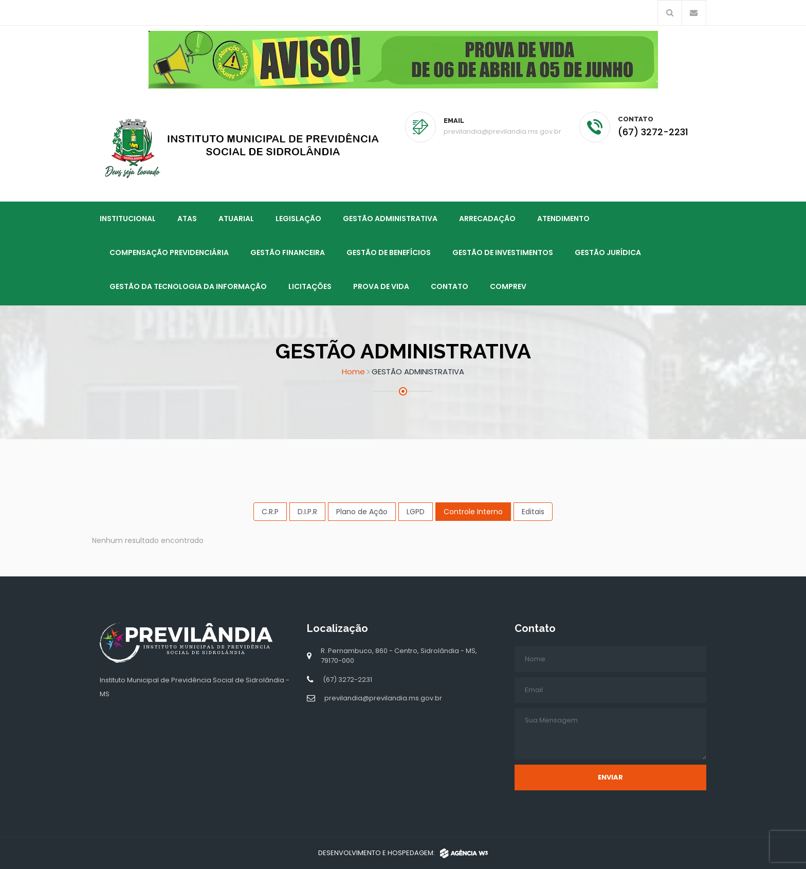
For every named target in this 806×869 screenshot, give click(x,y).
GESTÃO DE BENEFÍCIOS (388, 252)
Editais (533, 511)
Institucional (128, 218)
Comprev (508, 286)
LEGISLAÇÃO (298, 218)
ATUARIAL (236, 218)
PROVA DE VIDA (381, 286)
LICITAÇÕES (310, 286)
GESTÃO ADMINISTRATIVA (390, 218)
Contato (449, 286)
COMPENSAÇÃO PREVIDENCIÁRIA (169, 252)
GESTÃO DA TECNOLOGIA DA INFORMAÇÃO (188, 286)
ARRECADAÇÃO (487, 218)
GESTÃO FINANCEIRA (287, 252)
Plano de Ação (362, 511)
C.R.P (270, 511)
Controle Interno (473, 511)
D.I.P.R (307, 511)
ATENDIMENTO (563, 218)
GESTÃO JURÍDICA (608, 252)
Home (353, 371)
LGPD (416, 511)
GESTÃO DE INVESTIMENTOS (502, 252)
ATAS (187, 218)
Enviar (610, 777)
